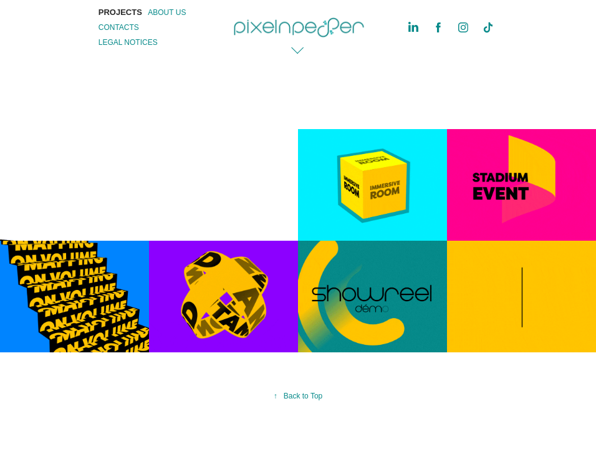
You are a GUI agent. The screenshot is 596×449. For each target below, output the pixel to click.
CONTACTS (119, 27)
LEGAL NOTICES (128, 42)
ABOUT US (167, 12)
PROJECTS (120, 12)
